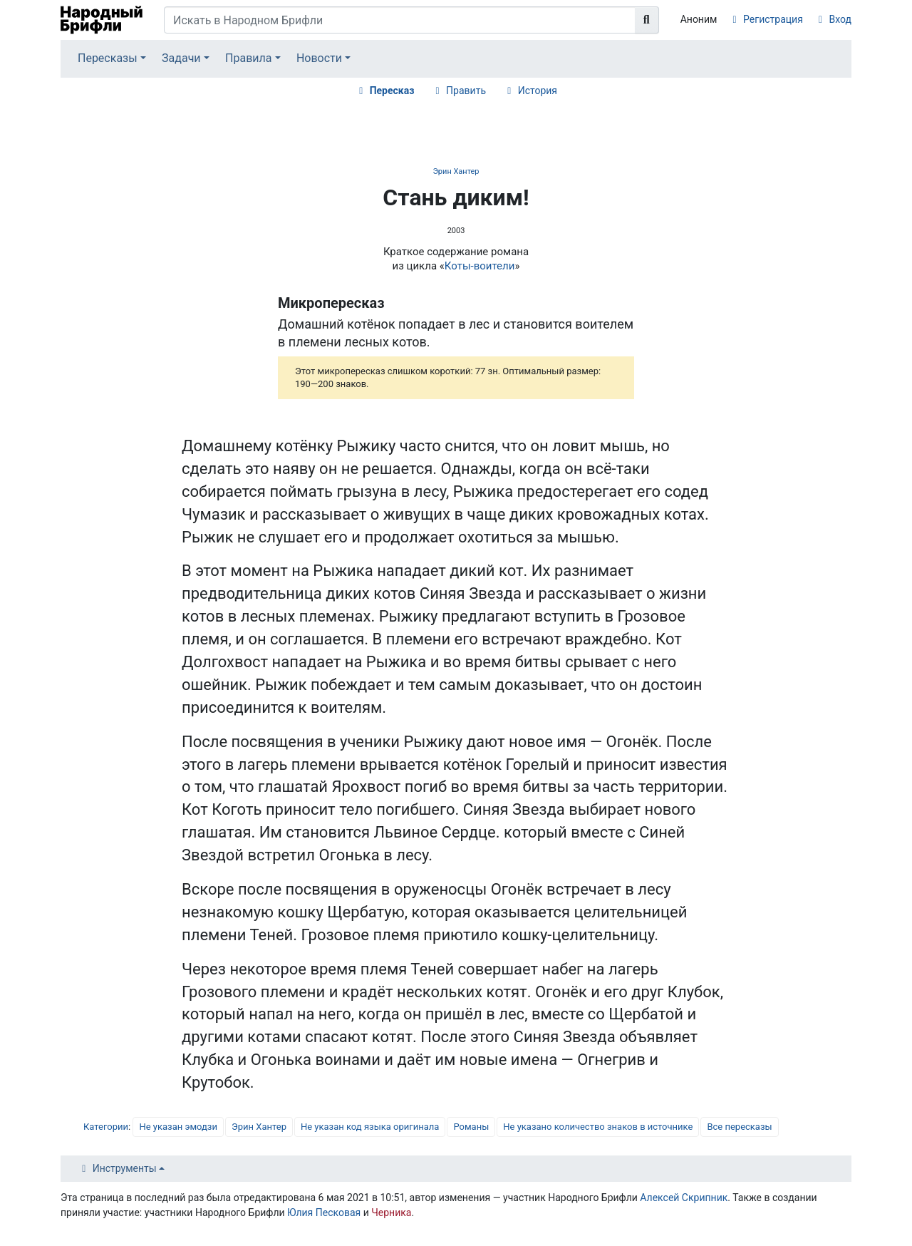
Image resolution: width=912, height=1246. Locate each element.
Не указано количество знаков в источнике (598, 1126)
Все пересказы (739, 1126)
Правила (248, 58)
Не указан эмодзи (178, 1126)
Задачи (181, 58)
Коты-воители (480, 265)
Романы (471, 1126)
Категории (105, 1126)
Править (466, 90)
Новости (319, 58)
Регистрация (773, 19)
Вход (840, 19)
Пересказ (392, 90)
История (537, 90)
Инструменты (125, 1168)
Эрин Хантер (455, 171)
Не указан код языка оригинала (370, 1126)
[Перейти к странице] (647, 20)
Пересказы (108, 58)
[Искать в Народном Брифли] (400, 20)
